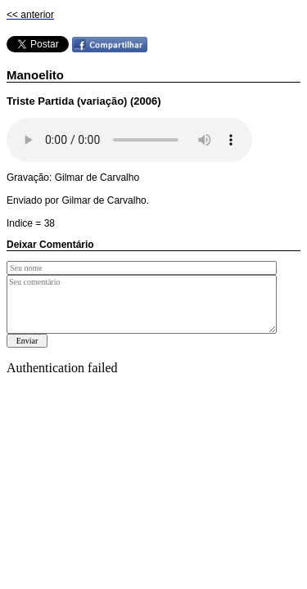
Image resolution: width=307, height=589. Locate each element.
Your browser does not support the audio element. (129, 140)
